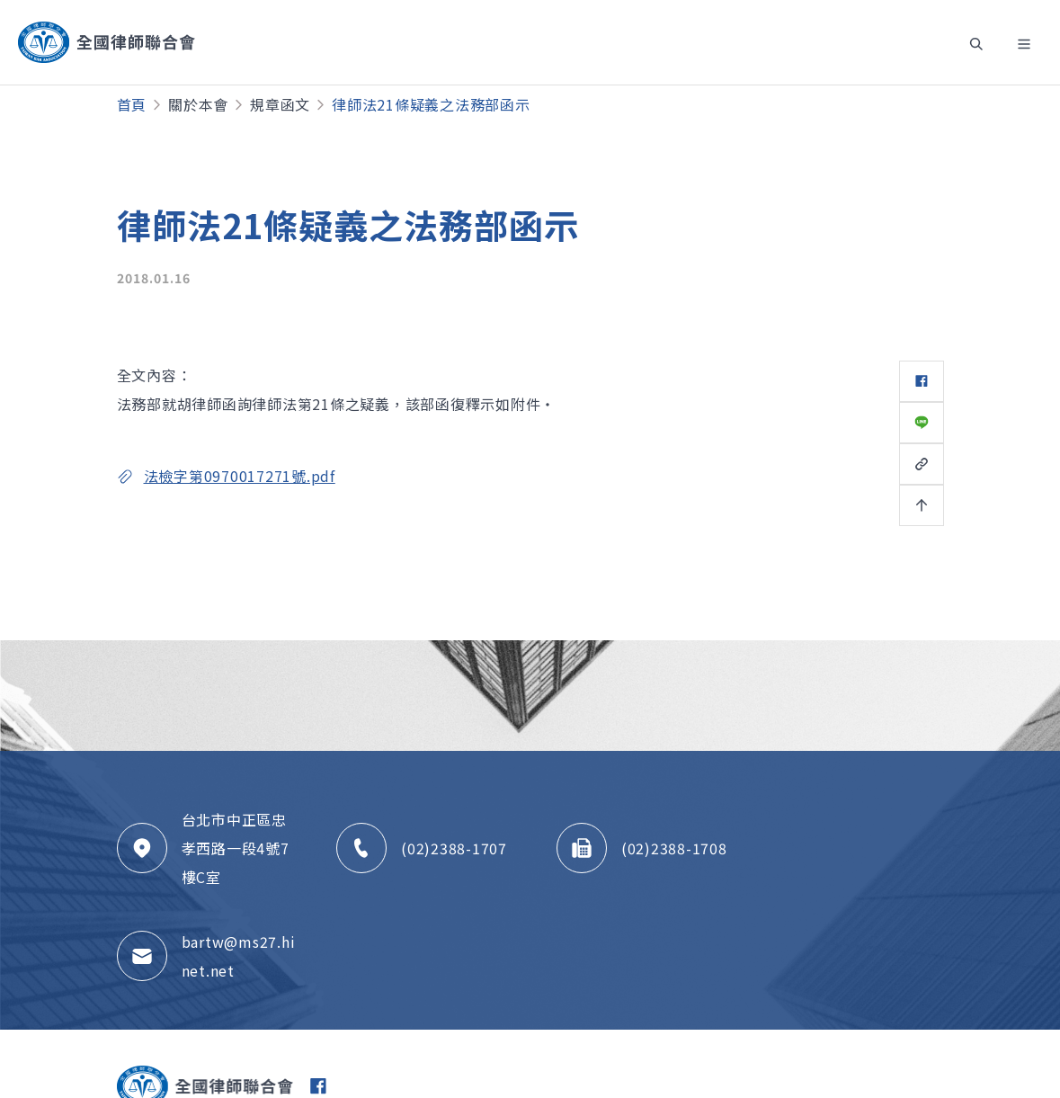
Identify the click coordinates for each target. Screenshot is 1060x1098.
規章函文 (280, 104)
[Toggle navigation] (973, 42)
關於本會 (198, 104)
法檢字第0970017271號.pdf (239, 476)
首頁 (132, 104)
